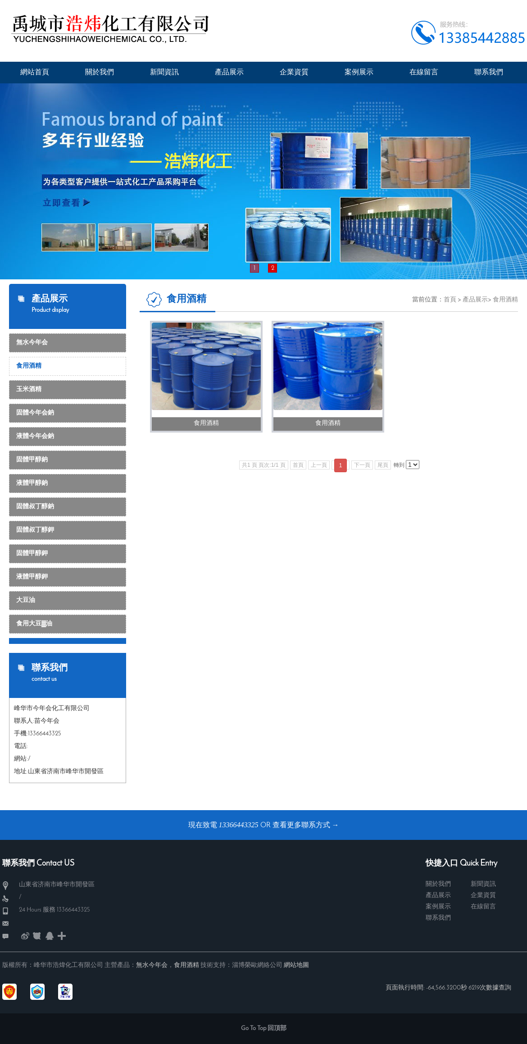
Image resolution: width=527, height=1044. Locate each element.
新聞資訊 (483, 884)
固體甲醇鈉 (32, 459)
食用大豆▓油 (34, 623)
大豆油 (25, 600)
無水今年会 (32, 342)
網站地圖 (296, 965)
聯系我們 (438, 918)
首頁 (450, 299)
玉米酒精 (28, 389)
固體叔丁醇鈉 (35, 506)
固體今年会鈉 (35, 413)
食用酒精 (28, 366)
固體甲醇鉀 (32, 553)
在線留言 (483, 906)
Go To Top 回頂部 (263, 1028)
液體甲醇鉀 (32, 577)
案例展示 (438, 906)
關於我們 (438, 884)
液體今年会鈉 (35, 436)
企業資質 (483, 895)
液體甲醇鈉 (32, 483)
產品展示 (475, 299)
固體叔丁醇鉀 (35, 530)
